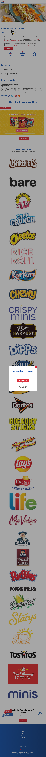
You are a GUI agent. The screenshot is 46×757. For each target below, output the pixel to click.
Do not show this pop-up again (23, 382)
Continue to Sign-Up (23, 380)
